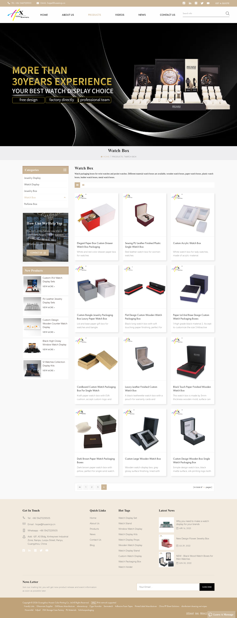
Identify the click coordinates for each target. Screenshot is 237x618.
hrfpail (38, 610)
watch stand (125, 523)
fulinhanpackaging (86, 610)
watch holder (125, 567)
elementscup (82, 606)
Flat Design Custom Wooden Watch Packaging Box (143, 316)
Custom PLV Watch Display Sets (52, 280)
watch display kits (127, 534)
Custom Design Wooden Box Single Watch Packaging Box (191, 460)
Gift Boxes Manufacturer (65, 606)
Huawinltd (29, 610)
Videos (119, 14)
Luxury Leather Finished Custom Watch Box (141, 388)
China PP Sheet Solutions (169, 606)
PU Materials (71, 610)
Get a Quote (222, 3)
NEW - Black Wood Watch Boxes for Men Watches (194, 557)
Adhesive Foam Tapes (124, 606)
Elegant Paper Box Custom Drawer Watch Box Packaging (95, 244)
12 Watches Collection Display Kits (54, 364)
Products (94, 14)
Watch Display (31, 184)
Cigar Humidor (95, 606)
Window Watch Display (130, 529)
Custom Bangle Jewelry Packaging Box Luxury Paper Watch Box (95, 316)
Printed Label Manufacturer (146, 606)
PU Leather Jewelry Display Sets (52, 301)
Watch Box (30, 197)
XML (197, 613)
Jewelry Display (32, 178)
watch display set (127, 518)
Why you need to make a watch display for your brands (192, 523)
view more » (49, 286)
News (142, 14)
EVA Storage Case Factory (53, 610)
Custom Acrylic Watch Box (187, 243)
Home (44, 14)
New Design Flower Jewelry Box (192, 538)
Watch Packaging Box (129, 561)
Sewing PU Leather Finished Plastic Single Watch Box (143, 244)
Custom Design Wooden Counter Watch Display (55, 324)
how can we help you (44, 223)
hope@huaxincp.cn (56, 3)
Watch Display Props (128, 539)
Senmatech (108, 606)
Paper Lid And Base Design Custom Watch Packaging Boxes (191, 316)
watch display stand (129, 550)
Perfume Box (30, 204)
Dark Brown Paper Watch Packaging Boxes (96, 460)
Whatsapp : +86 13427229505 (43, 244)
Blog (92, 545)
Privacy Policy (207, 613)
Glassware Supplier (45, 606)
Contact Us (36, 252)
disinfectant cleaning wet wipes (194, 606)
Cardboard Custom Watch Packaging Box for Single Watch (96, 388)
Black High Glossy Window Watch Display (54, 343)
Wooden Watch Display (130, 545)
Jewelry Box (30, 191)
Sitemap (190, 613)
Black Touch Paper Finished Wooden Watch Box (192, 388)
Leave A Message (220, 615)
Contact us (167, 14)
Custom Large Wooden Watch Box (143, 458)
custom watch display (130, 556)
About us (68, 14)
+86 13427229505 (23, 3)
